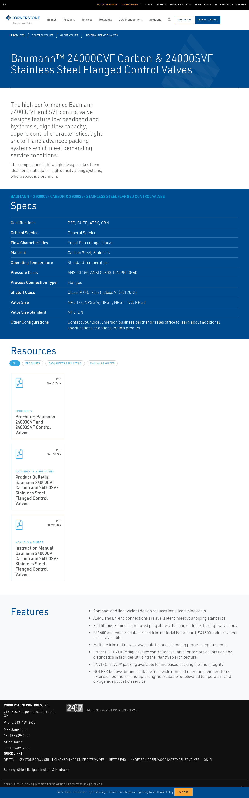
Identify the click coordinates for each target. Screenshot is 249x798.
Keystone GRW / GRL (34, 760)
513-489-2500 (25, 722)
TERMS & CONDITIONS (18, 784)
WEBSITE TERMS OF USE (50, 784)
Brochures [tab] (32, 363)
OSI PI (208, 760)
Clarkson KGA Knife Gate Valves (79, 760)
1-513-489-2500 (17, 735)
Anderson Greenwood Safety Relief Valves (165, 760)
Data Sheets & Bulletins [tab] (65, 363)
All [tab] (15, 363)
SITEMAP (96, 784)
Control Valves (42, 35)
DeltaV (9, 760)
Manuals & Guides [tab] (102, 363)
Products (18, 35)
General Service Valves (101, 35)
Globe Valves (69, 35)
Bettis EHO (117, 760)
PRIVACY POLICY (78, 784)
